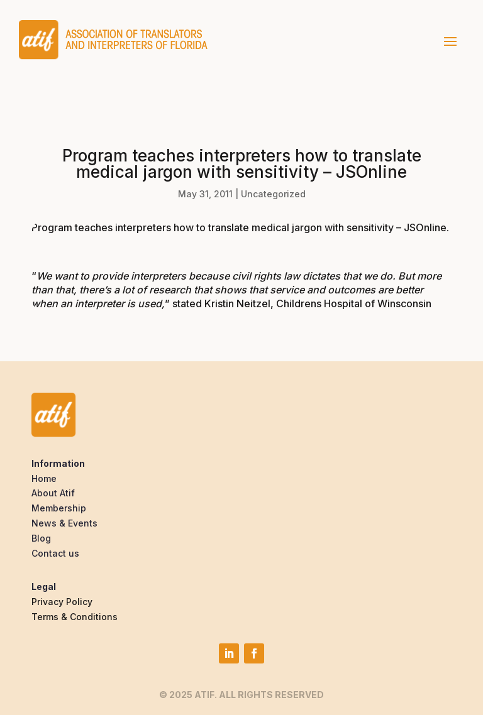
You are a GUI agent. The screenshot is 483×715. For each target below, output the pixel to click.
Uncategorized (273, 193)
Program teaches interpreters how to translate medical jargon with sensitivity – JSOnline (239, 227)
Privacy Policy (61, 601)
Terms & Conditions (74, 616)
